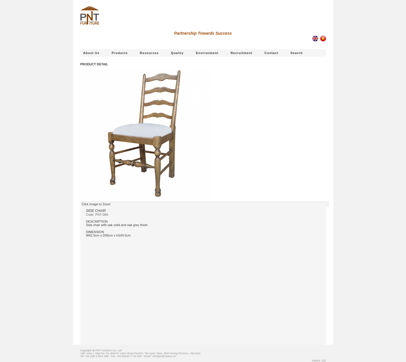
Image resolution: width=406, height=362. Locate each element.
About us (91, 53)
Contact (271, 53)
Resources (149, 53)
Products (120, 53)
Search (296, 53)
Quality (177, 53)
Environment (207, 53)
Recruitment (241, 53)
